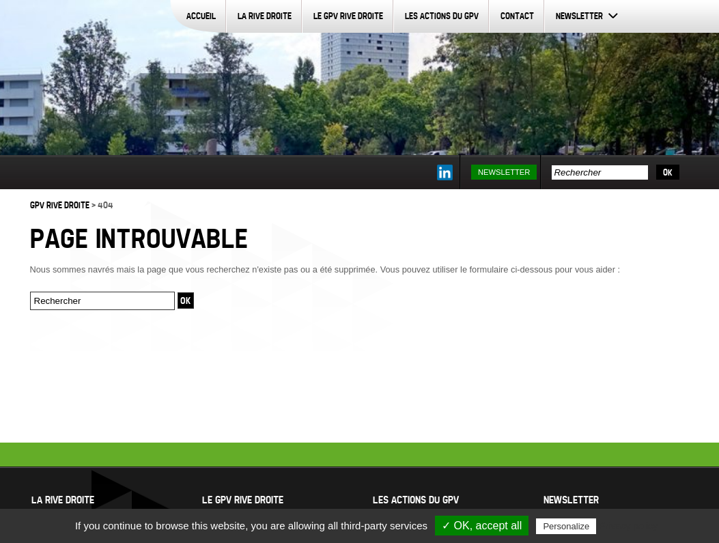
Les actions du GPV (442, 15)
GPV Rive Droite (59, 205)
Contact (517, 15)
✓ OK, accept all (482, 525)
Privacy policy (628, 525)
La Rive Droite (265, 15)
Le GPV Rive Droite (348, 15)
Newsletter (579, 15)
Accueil (201, 15)
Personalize (566, 526)
